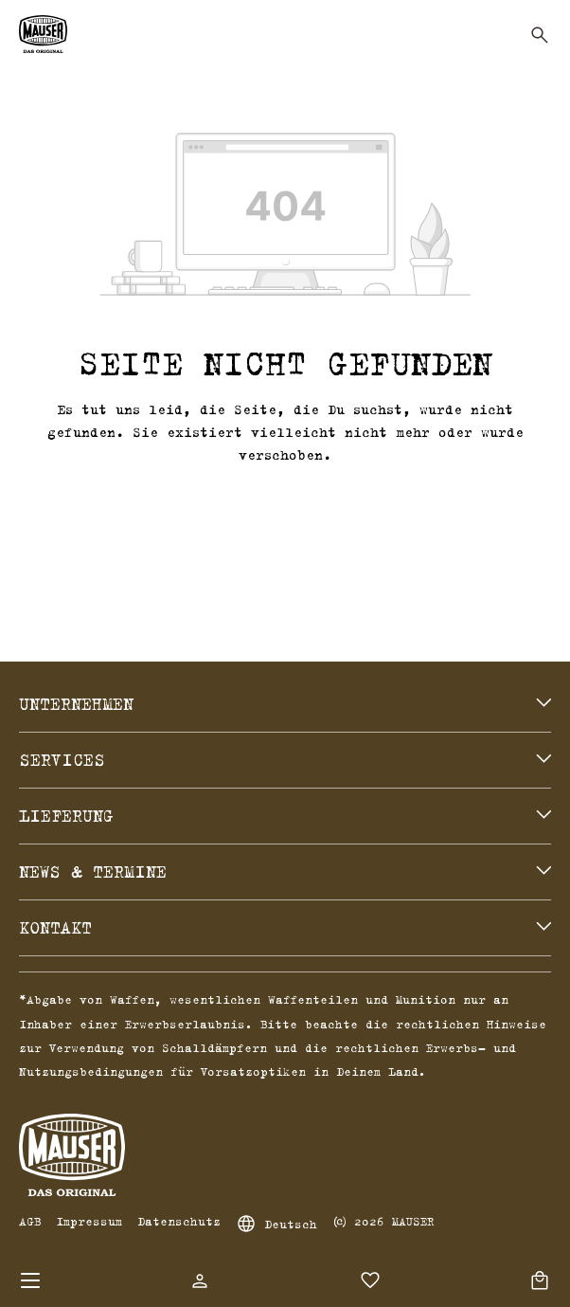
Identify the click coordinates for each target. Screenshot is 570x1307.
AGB (30, 1220)
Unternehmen (76, 704)
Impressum (89, 1220)
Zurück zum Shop (285, 501)
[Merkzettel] (370, 1280)
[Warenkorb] (539, 1280)
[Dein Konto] (199, 1280)
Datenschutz (179, 1220)
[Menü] (30, 1280)
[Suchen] (539, 35)
